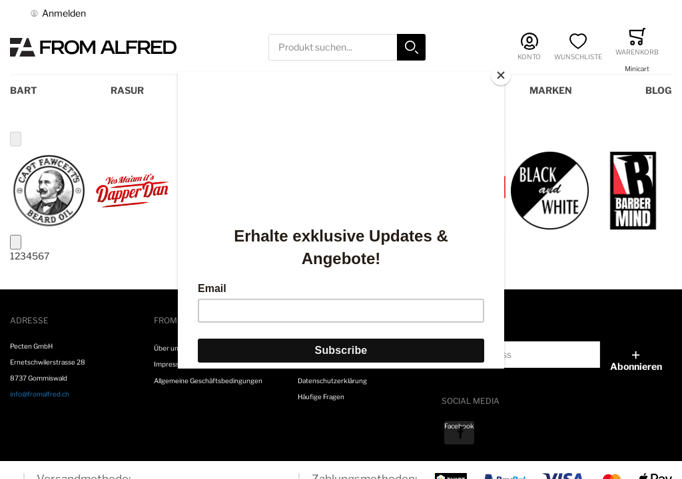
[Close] (501, 75)
